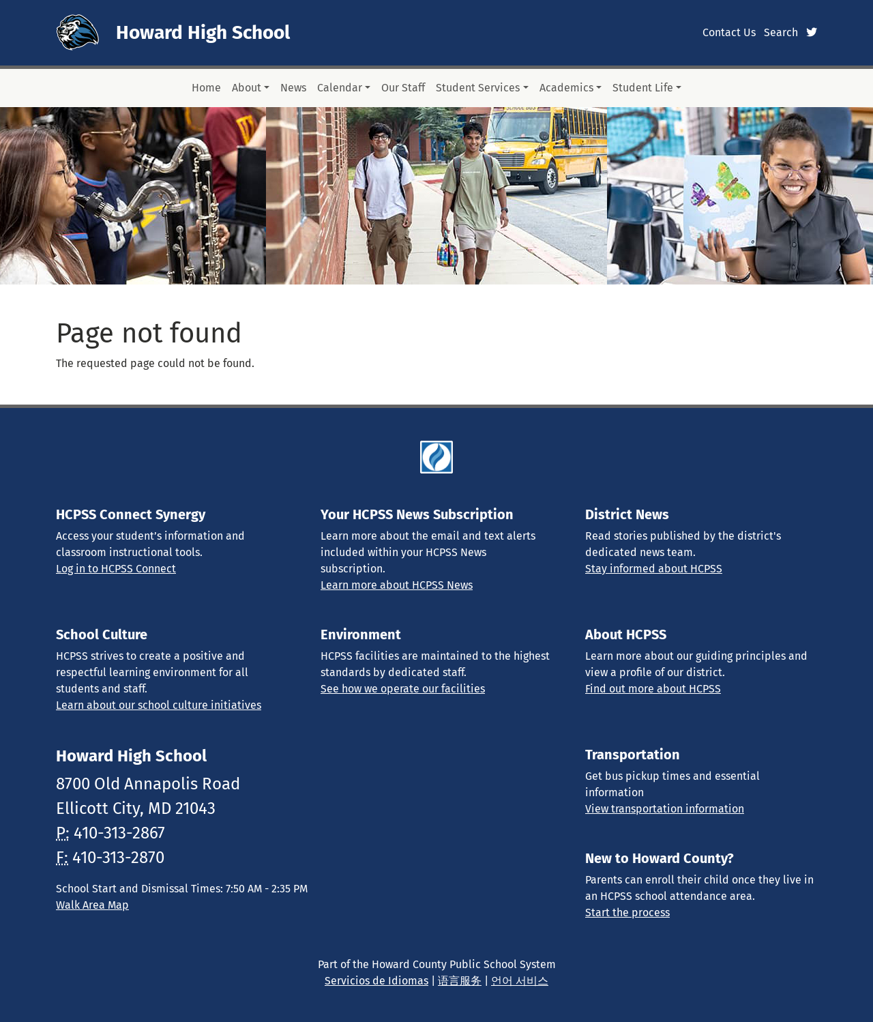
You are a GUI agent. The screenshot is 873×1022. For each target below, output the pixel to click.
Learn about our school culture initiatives (158, 705)
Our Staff (403, 87)
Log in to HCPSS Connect (116, 568)
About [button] (246, 87)
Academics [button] (566, 87)
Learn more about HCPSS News (397, 585)
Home (206, 87)
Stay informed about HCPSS (653, 568)
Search (781, 32)
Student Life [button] (642, 87)
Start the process (627, 912)
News (293, 87)
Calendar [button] (339, 87)
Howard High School (203, 32)
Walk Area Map (92, 905)
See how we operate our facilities (403, 688)
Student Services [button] (478, 87)
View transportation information (664, 808)
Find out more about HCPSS (653, 688)
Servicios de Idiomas (376, 980)
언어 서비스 (519, 980)
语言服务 (460, 980)
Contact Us (729, 32)
